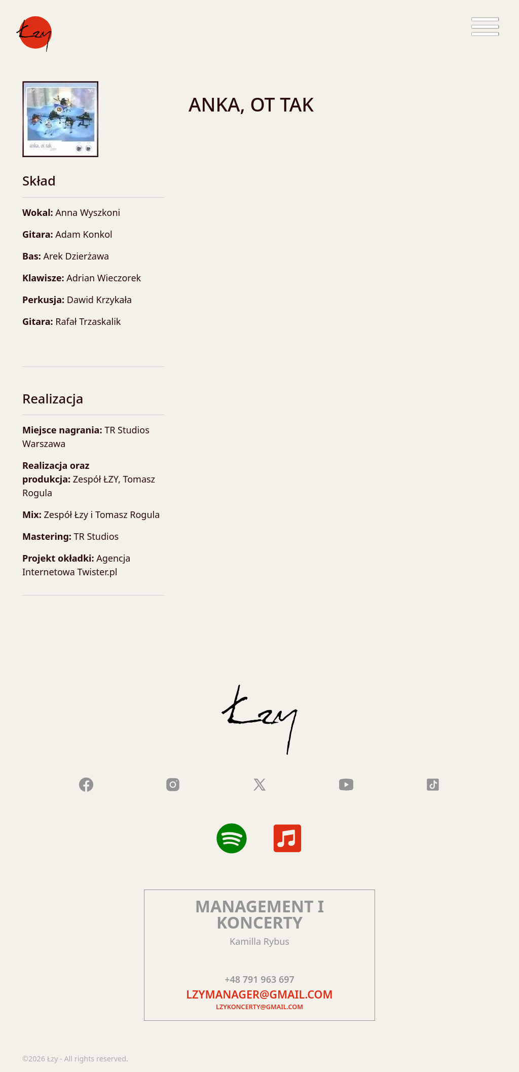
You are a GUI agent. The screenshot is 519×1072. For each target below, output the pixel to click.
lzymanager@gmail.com (259, 994)
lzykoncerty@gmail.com (259, 1007)
